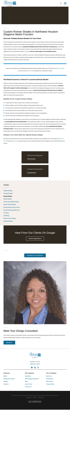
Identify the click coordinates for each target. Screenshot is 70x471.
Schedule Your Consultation (35, 255)
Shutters (6, 384)
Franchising (49, 378)
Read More (9, 342)
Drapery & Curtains (9, 378)
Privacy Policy (50, 384)
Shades (6, 381)
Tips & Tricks (28, 384)
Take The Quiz (31, 159)
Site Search (49, 381)
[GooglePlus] (35, 367)
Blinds (5, 376)
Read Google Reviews (35, 238)
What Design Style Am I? (32, 378)
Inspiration (28, 376)
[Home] (10, 3)
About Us (49, 376)
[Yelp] (38, 367)
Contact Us (28, 386)
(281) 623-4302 (60, 68)
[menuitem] (35, 191)
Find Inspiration (31, 172)
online (30, 70)
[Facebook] (32, 367)
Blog (26, 381)
